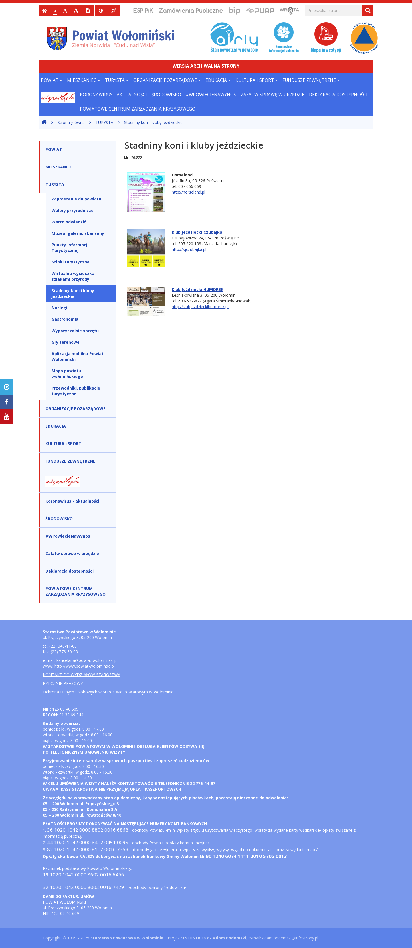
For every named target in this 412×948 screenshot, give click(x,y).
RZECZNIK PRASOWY (63, 683)
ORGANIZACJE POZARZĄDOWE (167, 80)
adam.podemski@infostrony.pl (290, 938)
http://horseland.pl (188, 192)
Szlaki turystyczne (71, 262)
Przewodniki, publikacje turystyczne (76, 390)
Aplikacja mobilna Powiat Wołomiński (78, 356)
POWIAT (51, 80)
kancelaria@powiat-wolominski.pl (87, 660)
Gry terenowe (66, 342)
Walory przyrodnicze (73, 210)
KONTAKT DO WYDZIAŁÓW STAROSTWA (81, 674)
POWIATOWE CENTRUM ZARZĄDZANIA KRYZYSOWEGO (137, 109)
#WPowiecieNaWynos (211, 95)
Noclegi (59, 307)
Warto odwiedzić (69, 222)
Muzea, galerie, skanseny (78, 233)
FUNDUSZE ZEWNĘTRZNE (311, 80)
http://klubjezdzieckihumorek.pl (200, 306)
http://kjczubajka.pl (189, 249)
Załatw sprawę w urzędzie (272, 95)
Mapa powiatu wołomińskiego (67, 373)
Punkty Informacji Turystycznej (70, 247)
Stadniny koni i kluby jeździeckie (153, 122)
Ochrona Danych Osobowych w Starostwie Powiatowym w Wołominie (108, 692)
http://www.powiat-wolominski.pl (84, 666)
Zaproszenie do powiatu (76, 199)
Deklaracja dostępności (338, 95)
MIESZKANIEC (83, 80)
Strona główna (71, 122)
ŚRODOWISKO (166, 95)
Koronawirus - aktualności (113, 95)
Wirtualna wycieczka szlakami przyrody (73, 276)
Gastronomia (65, 319)
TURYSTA (117, 80)
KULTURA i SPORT (256, 80)
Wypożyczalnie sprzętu (75, 330)
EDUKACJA (218, 80)
